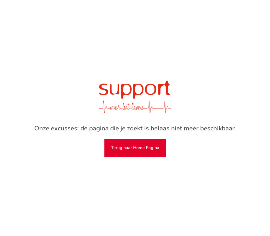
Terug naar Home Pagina (135, 148)
